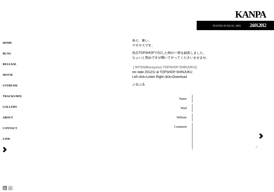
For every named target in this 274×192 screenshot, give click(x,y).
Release (9, 64)
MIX (238, 25)
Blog (7, 53)
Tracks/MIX (12, 96)
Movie (8, 74)
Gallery (10, 106)
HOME (7, 42)
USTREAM (10, 85)
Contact (10, 128)
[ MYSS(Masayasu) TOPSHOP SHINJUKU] (165, 67)
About (8, 117)
